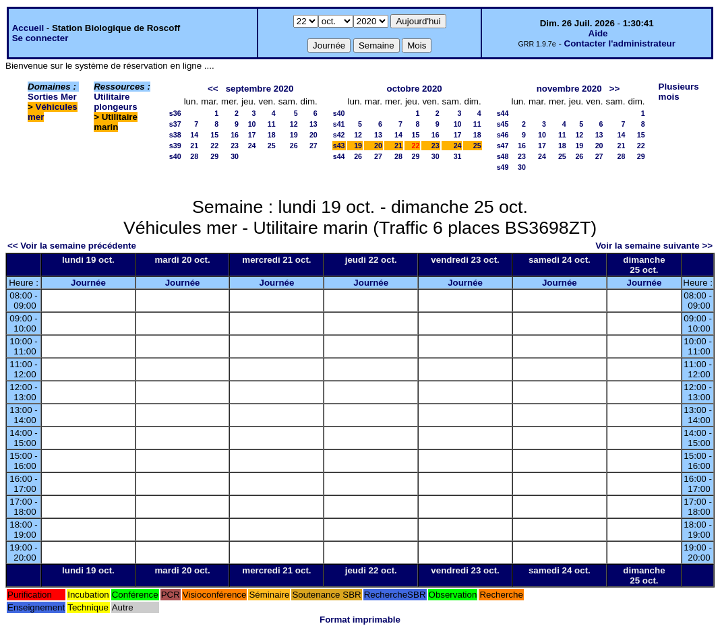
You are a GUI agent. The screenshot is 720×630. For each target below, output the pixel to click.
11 (272, 124)
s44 (339, 156)
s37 (175, 124)
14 (194, 135)
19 (294, 135)
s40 (175, 156)
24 (252, 145)
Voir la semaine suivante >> (654, 246)
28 (194, 156)
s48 (503, 156)
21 (194, 145)
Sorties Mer (52, 97)
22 (214, 145)
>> (614, 89)
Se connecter (40, 38)
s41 (339, 124)
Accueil (28, 28)
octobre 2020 (414, 89)
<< (213, 89)
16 (235, 135)
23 (235, 145)
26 (294, 145)
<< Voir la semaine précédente (71, 246)
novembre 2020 (569, 89)
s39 (175, 145)
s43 (339, 145)
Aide (598, 33)
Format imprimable (360, 620)
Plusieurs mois (679, 92)
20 (313, 135)
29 (214, 156)
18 (272, 135)
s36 (175, 113)
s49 (503, 167)
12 (294, 124)
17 (252, 135)
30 (235, 156)
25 (272, 145)
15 (214, 135)
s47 (503, 145)
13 (313, 124)
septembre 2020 (260, 89)
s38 (175, 135)
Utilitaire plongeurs (115, 102)
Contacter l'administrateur (620, 43)
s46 (503, 135)
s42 (339, 135)
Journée (88, 283)
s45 (503, 124)
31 (458, 156)
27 (313, 145)
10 (252, 124)
